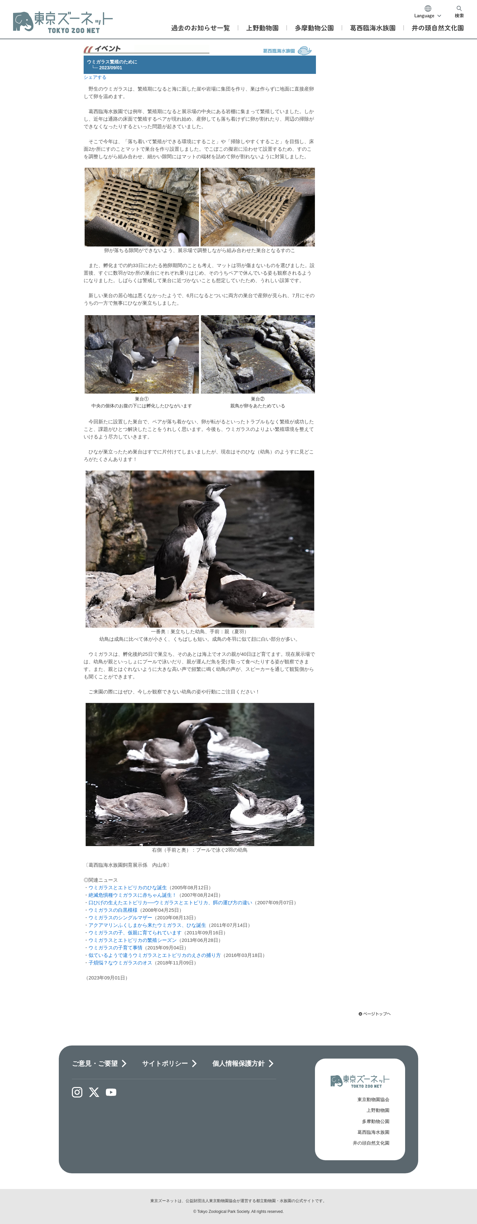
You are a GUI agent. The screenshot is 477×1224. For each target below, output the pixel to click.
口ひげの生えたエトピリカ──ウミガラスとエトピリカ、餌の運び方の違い (170, 902)
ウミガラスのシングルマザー (120, 917)
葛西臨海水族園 (373, 1132)
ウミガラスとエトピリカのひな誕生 (128, 887)
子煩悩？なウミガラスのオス (120, 962)
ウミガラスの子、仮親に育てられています (135, 932)
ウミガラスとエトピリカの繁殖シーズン (133, 940)
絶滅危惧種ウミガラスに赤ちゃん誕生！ (133, 895)
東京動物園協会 (373, 1099)
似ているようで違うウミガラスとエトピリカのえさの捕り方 (155, 955)
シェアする (95, 77)
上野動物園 (378, 1110)
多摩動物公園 (375, 1121)
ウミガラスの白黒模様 (113, 910)
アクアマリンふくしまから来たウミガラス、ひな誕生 (147, 925)
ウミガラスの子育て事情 (115, 947)
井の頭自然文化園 (371, 1143)
